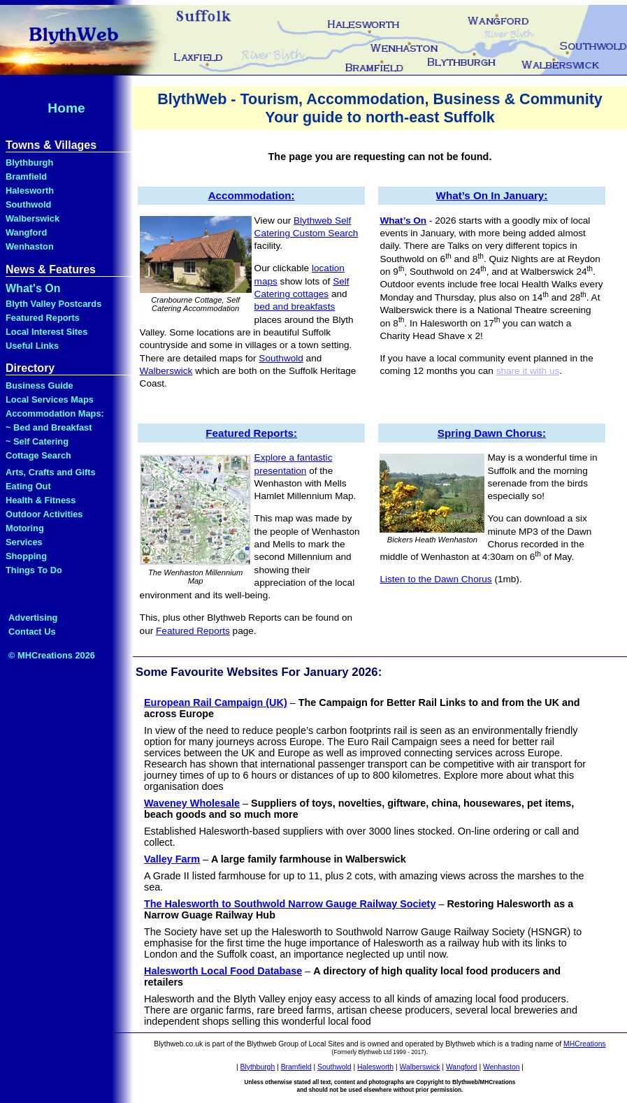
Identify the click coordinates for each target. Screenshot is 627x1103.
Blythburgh (29, 162)
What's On (33, 288)
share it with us (528, 371)
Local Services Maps (50, 399)
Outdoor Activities (44, 514)
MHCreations (584, 1044)
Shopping (26, 556)
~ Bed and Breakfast (49, 427)
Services (24, 542)
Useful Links (32, 345)
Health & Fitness (40, 500)
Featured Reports (43, 317)
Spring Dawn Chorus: (492, 433)
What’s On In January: (492, 195)
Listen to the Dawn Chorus (435, 579)
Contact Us (32, 631)
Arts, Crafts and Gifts (51, 472)
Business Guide (39, 385)
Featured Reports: (251, 433)
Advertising (32, 617)
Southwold (28, 204)
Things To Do (34, 570)
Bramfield (26, 176)
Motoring (25, 528)
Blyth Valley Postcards (53, 303)
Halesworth (30, 190)
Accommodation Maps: (55, 413)
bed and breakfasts (295, 306)
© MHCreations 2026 (51, 655)
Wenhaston (30, 246)
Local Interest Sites (46, 331)
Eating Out (28, 486)
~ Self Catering (37, 441)
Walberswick (32, 218)
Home (66, 108)
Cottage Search (38, 455)
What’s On (403, 220)
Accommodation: (251, 195)
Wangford (26, 232)
